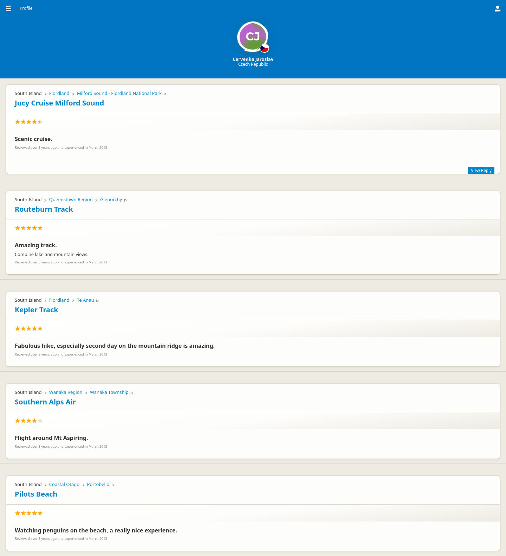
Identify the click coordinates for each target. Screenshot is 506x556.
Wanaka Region (66, 392)
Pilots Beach (36, 494)
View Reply (481, 170)
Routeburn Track (44, 209)
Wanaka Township (109, 392)
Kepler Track (36, 309)
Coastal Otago (64, 484)
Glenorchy (111, 199)
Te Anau (85, 300)
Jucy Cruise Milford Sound (59, 103)
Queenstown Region (71, 199)
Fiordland (59, 93)
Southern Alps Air (45, 402)
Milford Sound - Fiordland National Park (119, 93)
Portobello (98, 484)
